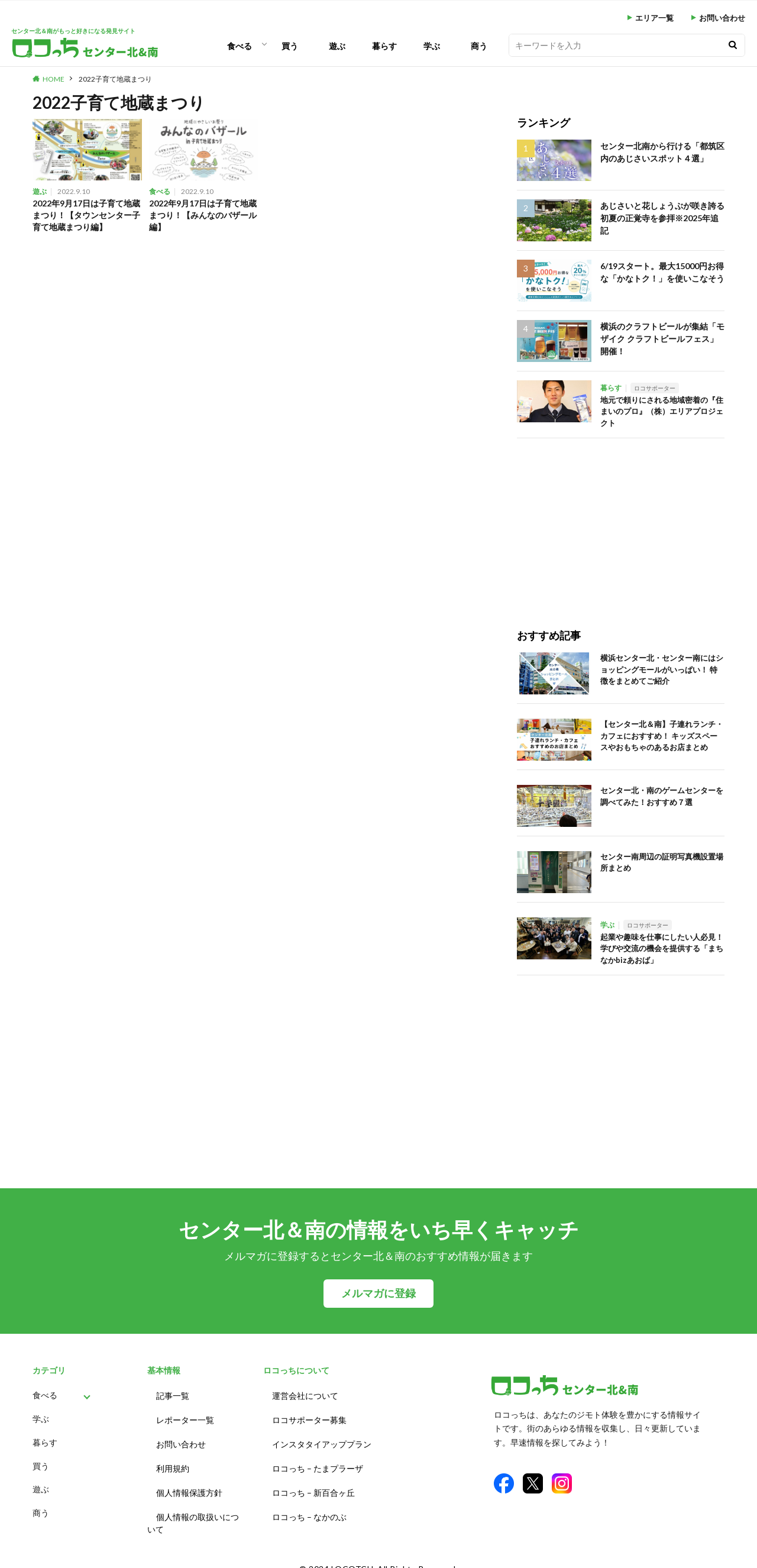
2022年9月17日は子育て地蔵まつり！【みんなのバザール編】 (203, 216)
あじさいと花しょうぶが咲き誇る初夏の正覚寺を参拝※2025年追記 (661, 210)
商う (479, 46)
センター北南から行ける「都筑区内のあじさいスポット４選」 (661, 150)
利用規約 (172, 1460)
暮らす (384, 46)
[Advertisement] (620, 521)
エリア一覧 (654, 18)
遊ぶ (337, 46)
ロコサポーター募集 (309, 1416)
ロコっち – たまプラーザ (317, 1460)
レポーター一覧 (185, 1416)
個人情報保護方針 (189, 1482)
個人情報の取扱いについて (193, 1510)
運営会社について (305, 1394)
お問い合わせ (722, 18)
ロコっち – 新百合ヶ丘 (313, 1482)
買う (290, 46)
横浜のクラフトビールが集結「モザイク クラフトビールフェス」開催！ (661, 337)
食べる (239, 46)
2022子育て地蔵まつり (115, 79)
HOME (53, 79)
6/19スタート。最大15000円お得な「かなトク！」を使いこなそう (659, 271)
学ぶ (431, 46)
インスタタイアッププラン (321, 1438)
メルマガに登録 (378, 1293)
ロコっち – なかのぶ (309, 1504)
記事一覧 (172, 1394)
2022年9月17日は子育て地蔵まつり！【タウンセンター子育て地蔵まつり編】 (87, 216)
